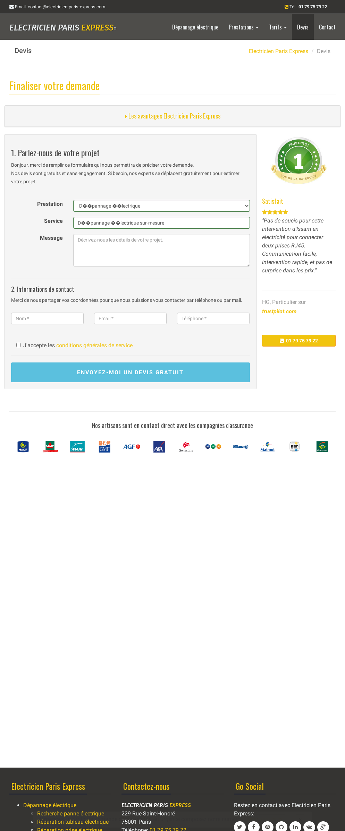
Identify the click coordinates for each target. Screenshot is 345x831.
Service (53, 221)
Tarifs (278, 27)
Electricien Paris (62, 28)
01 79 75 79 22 (299, 340)
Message (51, 238)
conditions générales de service (94, 345)
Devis (303, 27)
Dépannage (195, 27)
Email (57, 6)
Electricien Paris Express (278, 51)
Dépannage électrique (49, 805)
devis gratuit (130, 372)
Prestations (244, 27)
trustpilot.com (279, 311)
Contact (327, 27)
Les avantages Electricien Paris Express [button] (172, 115)
